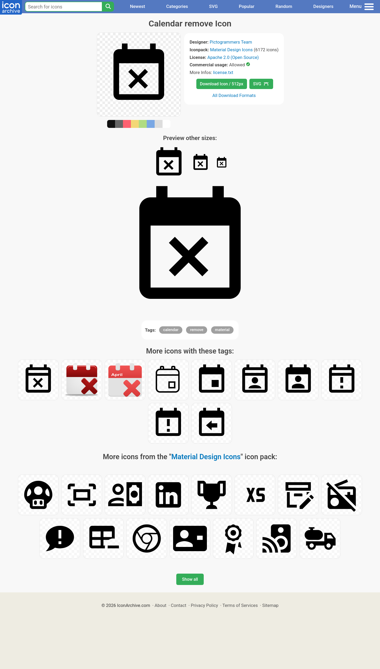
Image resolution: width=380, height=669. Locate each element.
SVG (213, 6)
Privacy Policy (204, 605)
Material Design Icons (231, 49)
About (161, 605)
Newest (137, 6)
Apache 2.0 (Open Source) (233, 57)
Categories (177, 6)
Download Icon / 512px (221, 83)
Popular (246, 6)
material (222, 329)
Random (284, 6)
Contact (178, 605)
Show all (190, 579)
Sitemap (270, 605)
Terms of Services (240, 605)
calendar (170, 329)
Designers (323, 6)
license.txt (223, 72)
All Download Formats (234, 95)
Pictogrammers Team (231, 42)
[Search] (108, 7)
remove (196, 329)
